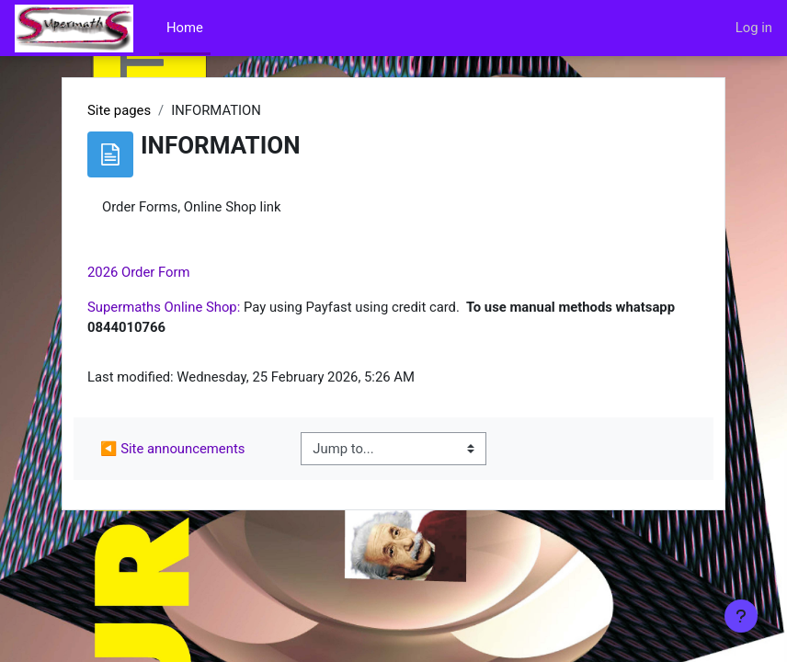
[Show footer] (741, 616)
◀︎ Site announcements (172, 448)
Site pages (119, 110)
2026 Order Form (138, 272)
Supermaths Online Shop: (163, 307)
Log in (754, 27)
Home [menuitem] (184, 27)
